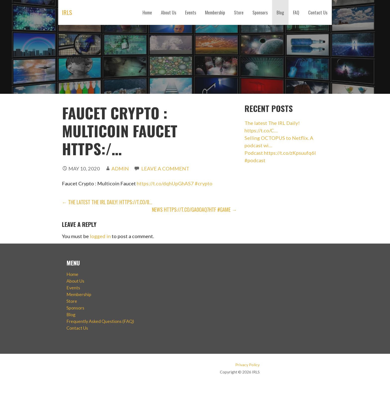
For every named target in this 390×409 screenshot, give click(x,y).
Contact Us (317, 12)
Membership (215, 12)
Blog (280, 12)
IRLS (67, 12)
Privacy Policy (247, 364)
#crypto (203, 183)
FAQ (296, 12)
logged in (100, 236)
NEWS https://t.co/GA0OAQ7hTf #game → (194, 209)
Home (147, 12)
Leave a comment (165, 168)
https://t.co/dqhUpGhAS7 (165, 183)
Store (239, 12)
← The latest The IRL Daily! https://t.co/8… (107, 202)
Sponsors (260, 12)
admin (120, 168)
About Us (168, 12)
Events (190, 12)
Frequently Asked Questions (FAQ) (100, 321)
